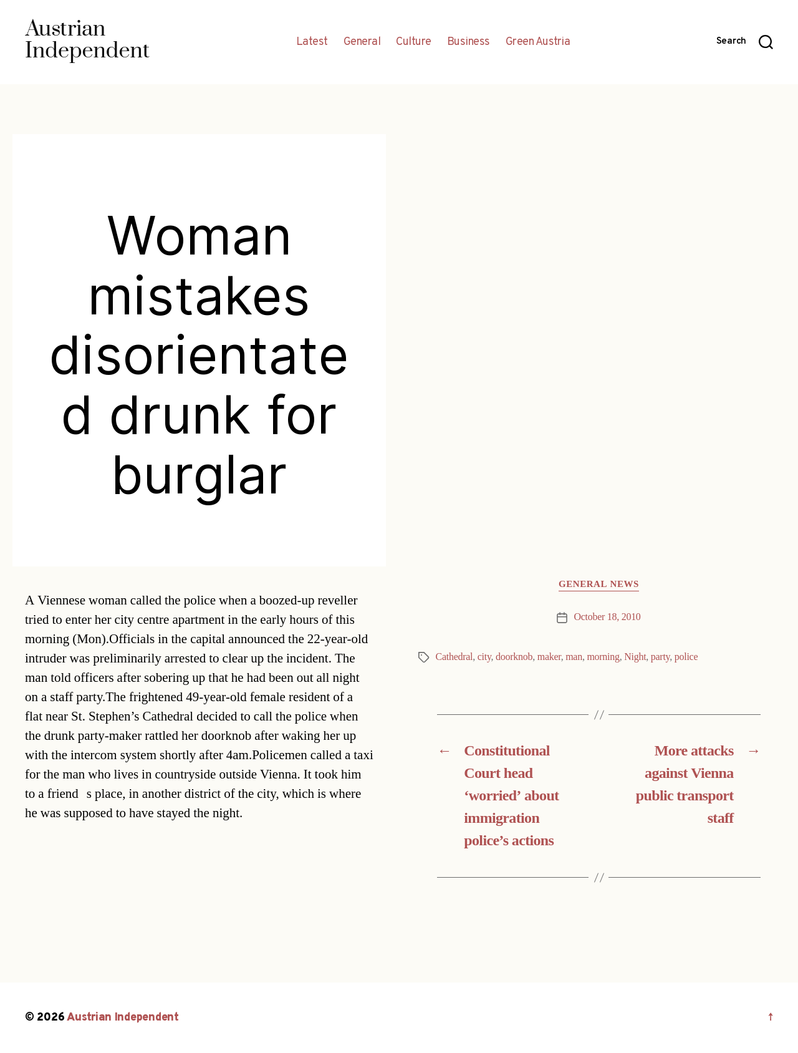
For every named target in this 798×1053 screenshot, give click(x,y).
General (362, 42)
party (660, 657)
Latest (312, 42)
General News (599, 584)
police (686, 657)
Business (468, 42)
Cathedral (454, 657)
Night (635, 657)
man (573, 657)
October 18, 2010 (607, 617)
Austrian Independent (123, 1018)
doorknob (514, 657)
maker (549, 657)
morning (603, 657)
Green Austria (538, 42)
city (484, 657)
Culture (413, 42)
